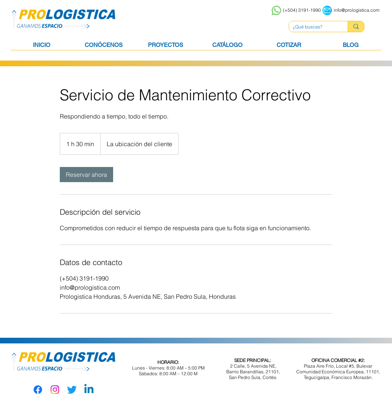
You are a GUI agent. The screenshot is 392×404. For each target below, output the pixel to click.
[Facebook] (38, 389)
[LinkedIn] (89, 389)
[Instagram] (55, 389)
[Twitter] (72, 389)
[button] (227, 47)
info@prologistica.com (357, 10)
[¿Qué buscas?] (312, 27)
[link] (86, 174)
